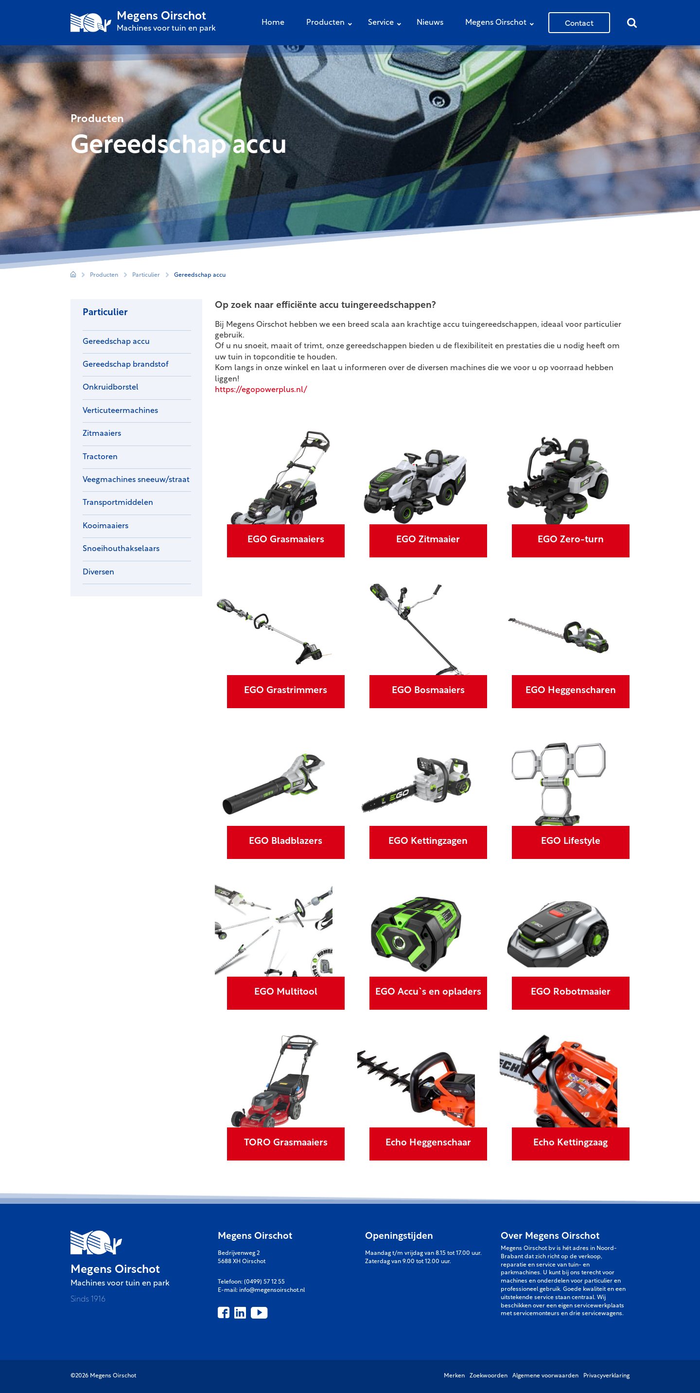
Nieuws (430, 23)
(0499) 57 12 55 (264, 1282)
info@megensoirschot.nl (272, 1290)
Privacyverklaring (606, 1376)
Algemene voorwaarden (545, 1376)
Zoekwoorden (489, 1376)
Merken (454, 1376)
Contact (579, 22)
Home (273, 23)
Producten (331, 24)
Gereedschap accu (200, 275)
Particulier (146, 275)
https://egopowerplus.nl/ (261, 390)
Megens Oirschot (502, 24)
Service (387, 24)
